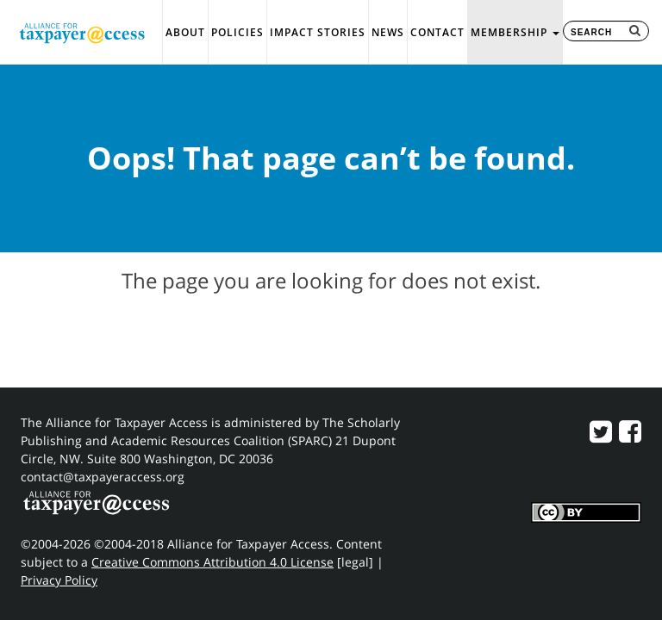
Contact (437, 32)
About (185, 32)
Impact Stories (317, 32)
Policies (237, 32)
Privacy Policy (59, 580)
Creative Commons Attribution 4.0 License (212, 562)
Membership (515, 32)
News (388, 32)
